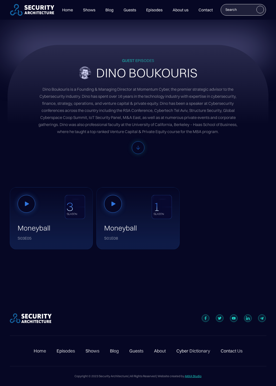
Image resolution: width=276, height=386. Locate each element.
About (160, 350)
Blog (109, 9)
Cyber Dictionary (193, 350)
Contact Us (232, 350)
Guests (130, 9)
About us (180, 9)
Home (67, 9)
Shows (89, 9)
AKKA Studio (193, 376)
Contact (206, 9)
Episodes (154, 9)
